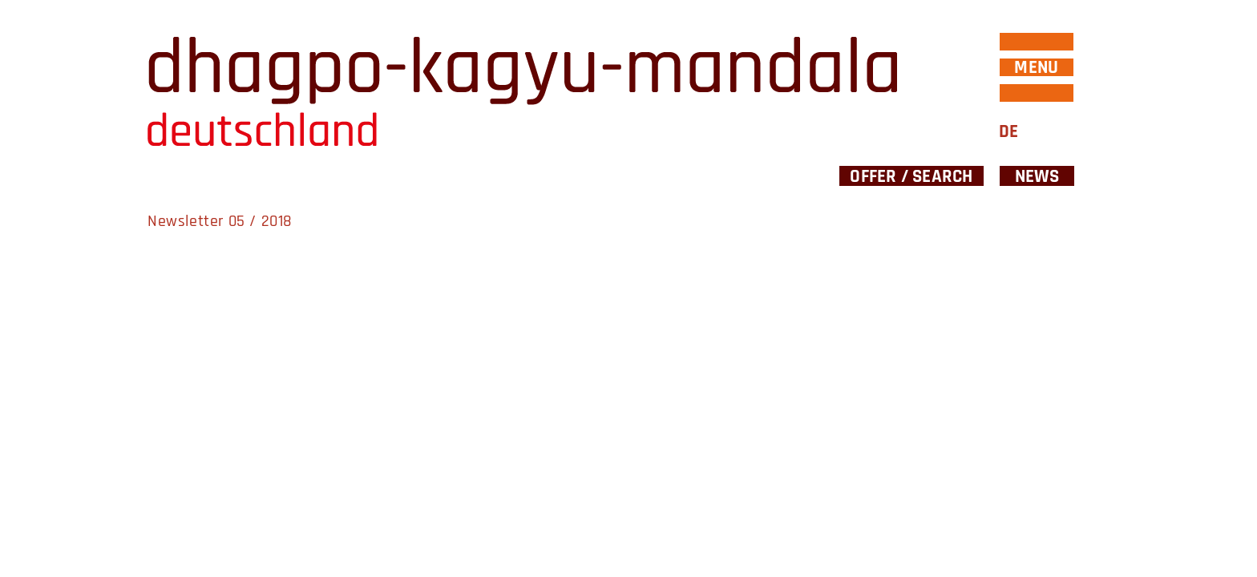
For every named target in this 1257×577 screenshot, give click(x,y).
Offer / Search (911, 176)
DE (1008, 131)
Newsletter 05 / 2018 (220, 221)
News (1037, 176)
